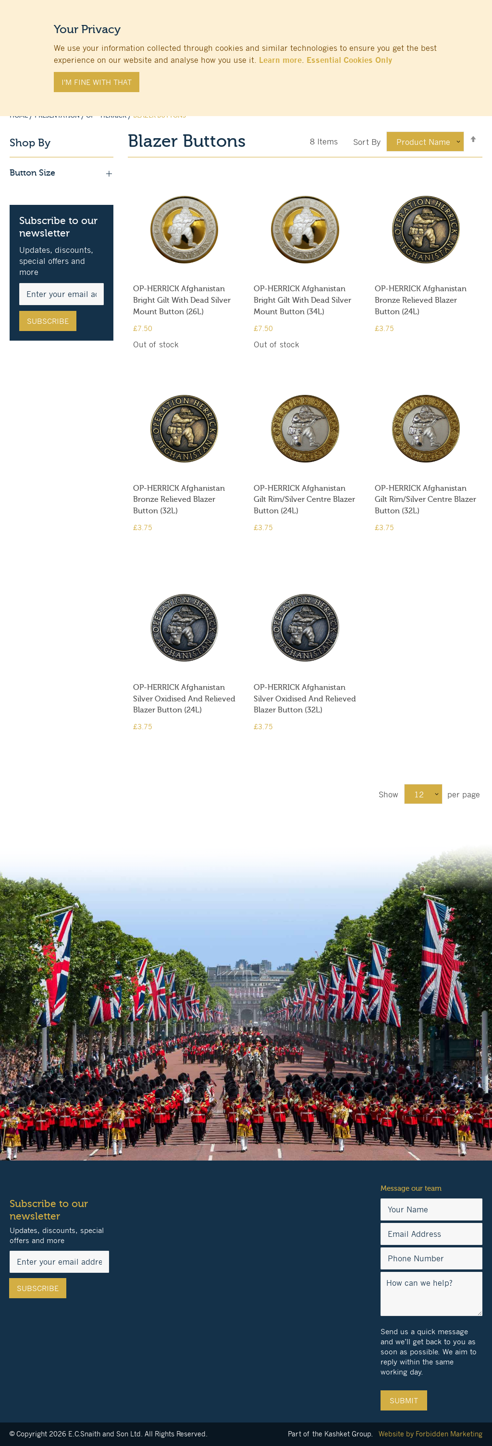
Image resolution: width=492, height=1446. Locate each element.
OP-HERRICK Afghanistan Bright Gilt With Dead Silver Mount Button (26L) (182, 300)
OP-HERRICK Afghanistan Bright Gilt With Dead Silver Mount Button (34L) (302, 300)
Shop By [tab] (30, 143)
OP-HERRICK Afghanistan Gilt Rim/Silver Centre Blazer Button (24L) (304, 500)
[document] (246, 53)
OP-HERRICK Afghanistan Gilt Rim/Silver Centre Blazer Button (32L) (425, 500)
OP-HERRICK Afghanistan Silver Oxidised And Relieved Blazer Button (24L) (184, 699)
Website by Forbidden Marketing (430, 1434)
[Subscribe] (47, 321)
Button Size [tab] (61, 173)
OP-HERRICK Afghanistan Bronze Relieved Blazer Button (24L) (421, 300)
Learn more (280, 60)
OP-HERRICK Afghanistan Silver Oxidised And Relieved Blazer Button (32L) (305, 699)
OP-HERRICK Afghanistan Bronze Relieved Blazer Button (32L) (179, 500)
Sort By (367, 142)
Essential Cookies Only (349, 60)
